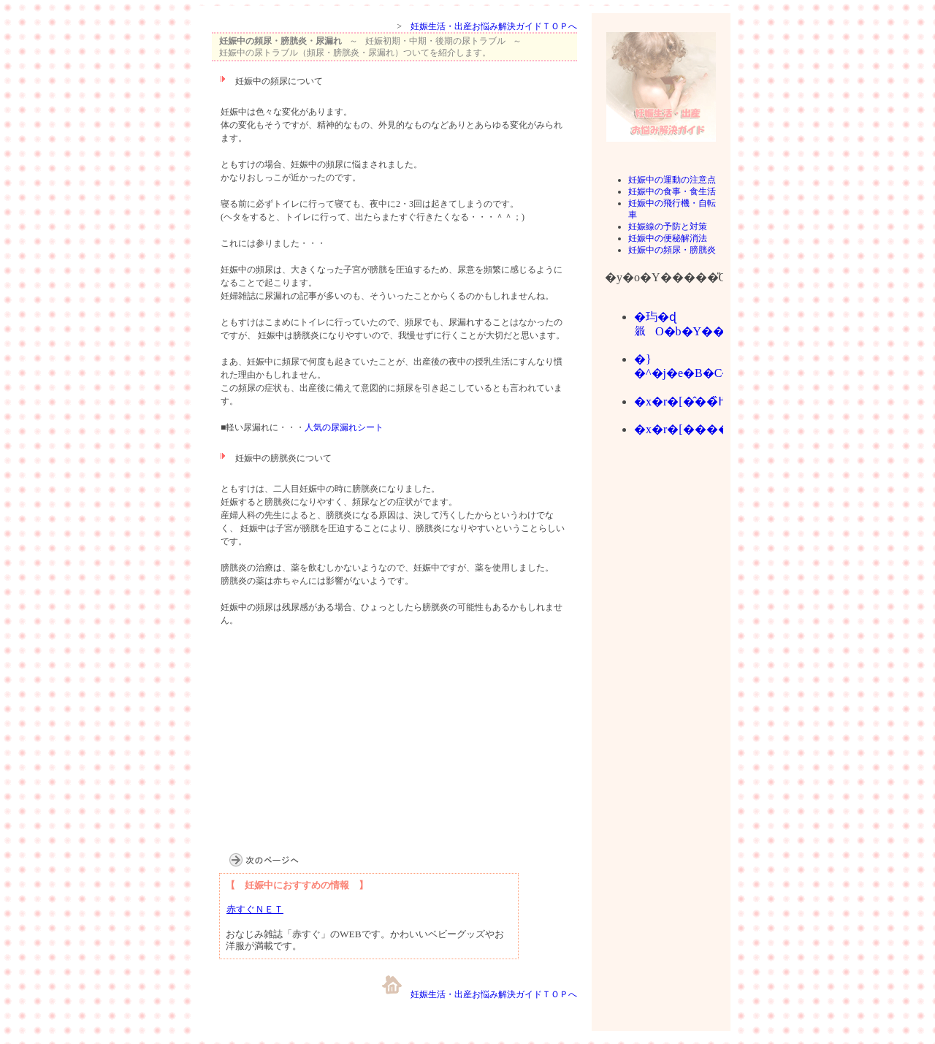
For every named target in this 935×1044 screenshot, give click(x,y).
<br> (661, 629)
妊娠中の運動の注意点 (672, 180)
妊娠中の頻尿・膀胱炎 (672, 250)
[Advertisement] (321, 750)
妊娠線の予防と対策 (667, 226)
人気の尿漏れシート (344, 427)
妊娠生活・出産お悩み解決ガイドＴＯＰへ (494, 26)
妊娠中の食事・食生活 (672, 191)
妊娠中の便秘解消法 (667, 238)
